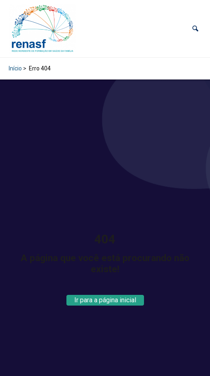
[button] (195, 29)
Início (15, 68)
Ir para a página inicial (105, 300)
